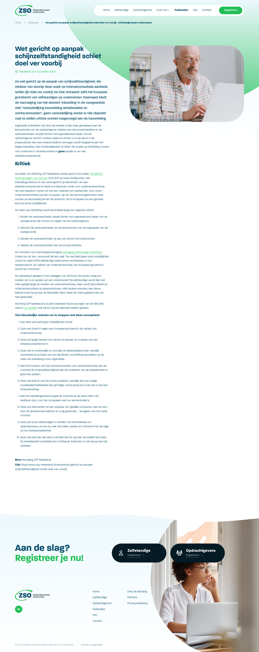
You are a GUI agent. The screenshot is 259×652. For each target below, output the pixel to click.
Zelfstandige (121, 10)
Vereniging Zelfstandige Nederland (82, 252)
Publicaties (181, 10)
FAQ (195, 10)
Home (106, 10)
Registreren (230, 10)
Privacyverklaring (137, 603)
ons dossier (30, 308)
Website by (92, 645)
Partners (132, 597)
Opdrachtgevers (142, 10)
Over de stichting (137, 591)
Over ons (162, 10)
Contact (207, 10)
